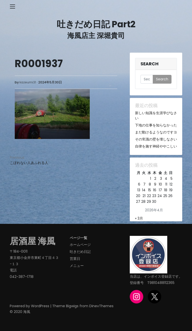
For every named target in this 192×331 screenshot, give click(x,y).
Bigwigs (72, 305)
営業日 (75, 258)
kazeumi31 (28, 82)
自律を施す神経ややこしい (156, 146)
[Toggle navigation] (12, 6)
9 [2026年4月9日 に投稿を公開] (155, 184)
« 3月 (139, 218)
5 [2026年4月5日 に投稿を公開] (171, 178)
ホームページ (80, 244)
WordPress (40, 305)
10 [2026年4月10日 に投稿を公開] (160, 184)
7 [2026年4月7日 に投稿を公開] (144, 184)
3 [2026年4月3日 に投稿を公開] (161, 178)
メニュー (77, 265)
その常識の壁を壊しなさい (156, 139)
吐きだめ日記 (80, 251)
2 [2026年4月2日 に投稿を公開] (155, 178)
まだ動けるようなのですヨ (156, 132)
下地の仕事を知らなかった (156, 125)
